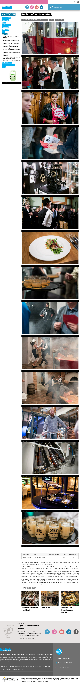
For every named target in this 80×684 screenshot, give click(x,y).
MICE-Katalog (5, 29)
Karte (3, 32)
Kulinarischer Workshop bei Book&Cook (11, 60)
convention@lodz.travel (63, 667)
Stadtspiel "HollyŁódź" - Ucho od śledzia (11, 45)
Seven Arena (5, 54)
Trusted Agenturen (6, 62)
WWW (57, 19)
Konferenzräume (6, 25)
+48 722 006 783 (64, 659)
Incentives (4, 34)
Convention (8, 14)
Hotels (3, 22)
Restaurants (5, 27)
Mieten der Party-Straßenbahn (9, 51)
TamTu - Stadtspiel (7, 48)
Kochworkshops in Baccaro (9, 58)
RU (66, 2)
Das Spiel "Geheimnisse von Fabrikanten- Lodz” (13, 49)
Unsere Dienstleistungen (8, 65)
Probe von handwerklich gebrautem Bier (11, 39)
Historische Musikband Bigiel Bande (11, 40)
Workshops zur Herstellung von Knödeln (11, 57)
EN (60, 2)
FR (62, 2)
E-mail (51, 19)
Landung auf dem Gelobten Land (10, 46)
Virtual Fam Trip (6, 18)
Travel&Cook (5, 55)
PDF (62, 19)
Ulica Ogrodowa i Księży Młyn (30, 19)
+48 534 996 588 (43, 19)
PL (58, 2)
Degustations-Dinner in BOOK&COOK (11, 42)
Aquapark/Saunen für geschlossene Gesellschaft (11, 37)
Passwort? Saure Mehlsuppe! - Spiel (11, 43)
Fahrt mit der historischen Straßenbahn (11, 52)
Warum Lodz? (5, 20)
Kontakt (4, 67)
